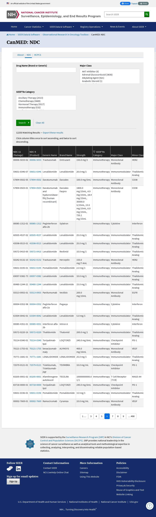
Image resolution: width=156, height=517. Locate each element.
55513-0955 (35, 292)
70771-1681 (35, 356)
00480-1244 (35, 284)
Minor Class (138, 155)
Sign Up (13, 481)
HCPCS (37, 54)
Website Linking (124, 494)
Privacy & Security (125, 485)
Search (22, 122)
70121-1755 (35, 348)
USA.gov (133, 501)
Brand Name (66, 155)
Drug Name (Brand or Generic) (31, 65)
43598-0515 (35, 243)
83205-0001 (35, 376)
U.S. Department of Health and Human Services (42, 501)
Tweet (134, 3)
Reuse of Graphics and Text (130, 489)
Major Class (86, 65)
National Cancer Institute (113, 501)
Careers (84, 467)
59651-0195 (35, 267)
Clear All (40, 122)
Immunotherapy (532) (46, 107)
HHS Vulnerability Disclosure (130, 481)
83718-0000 (35, 384)
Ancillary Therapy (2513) (46, 97)
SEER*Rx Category (25, 91)
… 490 (131, 416)
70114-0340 (35, 340)
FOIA (118, 476)
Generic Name (50, 155)
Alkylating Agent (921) (110, 77)
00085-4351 (35, 323)
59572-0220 (35, 332)
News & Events (117, 26)
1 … (84, 416)
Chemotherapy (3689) (46, 101)
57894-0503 (35, 187)
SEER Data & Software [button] (61, 26)
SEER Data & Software (29, 34)
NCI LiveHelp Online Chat (56, 472)
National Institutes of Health (83, 501)
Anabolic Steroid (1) (110, 81)
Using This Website (89, 476)
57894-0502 (35, 179)
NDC (29, 54)
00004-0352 (35, 304)
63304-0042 (35, 315)
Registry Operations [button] (90, 26)
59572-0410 (35, 251)
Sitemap (84, 472)
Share (126, 3)
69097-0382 (35, 276)
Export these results (53, 132)
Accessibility (122, 467)
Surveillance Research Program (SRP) (85, 437)
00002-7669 (35, 401)
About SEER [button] (138, 26)
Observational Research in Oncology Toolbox (66, 34)
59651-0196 (35, 392)
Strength (80, 155)
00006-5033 (35, 159)
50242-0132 (35, 259)
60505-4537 (35, 235)
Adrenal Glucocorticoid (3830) (110, 74)
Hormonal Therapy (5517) (46, 104)
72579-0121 (35, 364)
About (20, 54)
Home (14, 26)
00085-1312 (35, 223)
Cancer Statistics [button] (33, 26)
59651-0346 (35, 171)
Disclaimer (121, 472)
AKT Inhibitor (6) (110, 71)
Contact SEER (50, 467)
